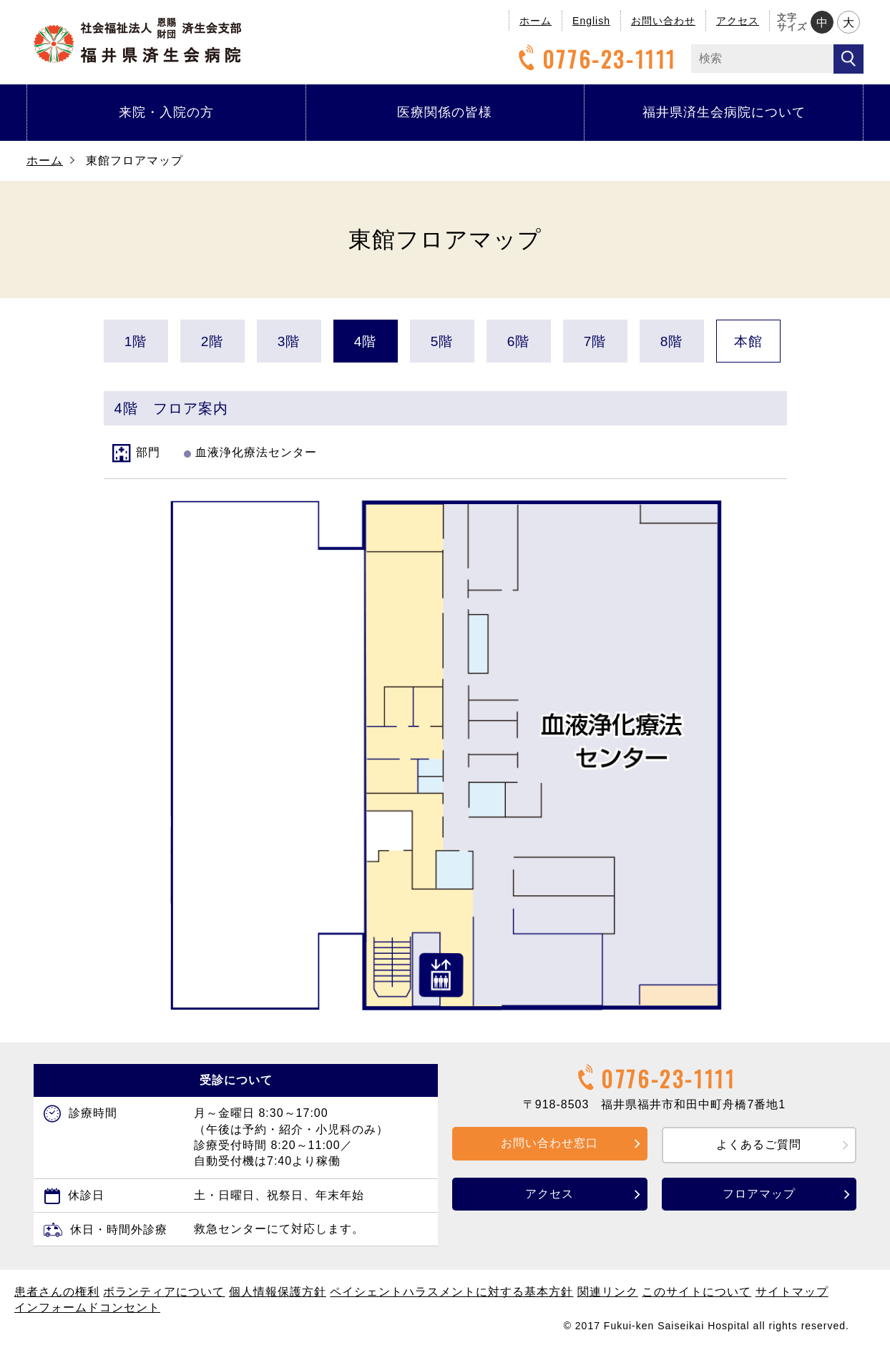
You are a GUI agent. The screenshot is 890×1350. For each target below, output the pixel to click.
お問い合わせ (663, 20)
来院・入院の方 (166, 112)
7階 (595, 341)
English (591, 20)
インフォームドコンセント (87, 1307)
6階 (518, 341)
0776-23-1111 (595, 59)
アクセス (737, 20)
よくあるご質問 (758, 1144)
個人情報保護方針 (277, 1292)
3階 (289, 341)
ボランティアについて (164, 1292)
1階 (135, 341)
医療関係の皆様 (444, 112)
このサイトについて (696, 1292)
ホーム (535, 20)
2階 (212, 341)
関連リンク (607, 1292)
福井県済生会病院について (724, 112)
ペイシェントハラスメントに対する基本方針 (451, 1292)
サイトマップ (791, 1292)
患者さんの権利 (56, 1292)
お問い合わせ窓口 (549, 1143)
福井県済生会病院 (137, 40)
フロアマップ (759, 1194)
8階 (671, 341)
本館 (748, 341)
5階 (442, 341)
